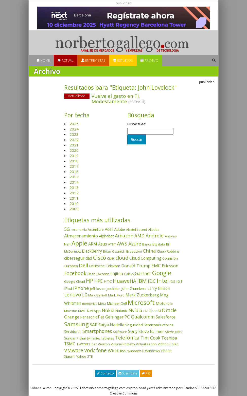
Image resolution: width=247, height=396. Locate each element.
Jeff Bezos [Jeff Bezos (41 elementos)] (97, 288)
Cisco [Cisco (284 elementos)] (99, 257)
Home (43, 60)
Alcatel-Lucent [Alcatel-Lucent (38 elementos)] (136, 229)
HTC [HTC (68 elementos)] (108, 281)
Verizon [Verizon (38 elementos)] (104, 344)
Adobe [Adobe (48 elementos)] (119, 229)
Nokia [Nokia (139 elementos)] (108, 310)
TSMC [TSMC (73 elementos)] (69, 344)
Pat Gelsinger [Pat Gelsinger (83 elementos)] (111, 317)
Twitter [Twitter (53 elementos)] (82, 344)
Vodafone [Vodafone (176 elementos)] (95, 350)
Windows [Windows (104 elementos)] (117, 350)
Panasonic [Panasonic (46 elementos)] (88, 317)
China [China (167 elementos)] (149, 251)
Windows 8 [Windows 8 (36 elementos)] (135, 351)
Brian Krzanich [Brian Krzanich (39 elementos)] (114, 251)
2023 (74, 134)
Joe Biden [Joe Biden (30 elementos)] (113, 289)
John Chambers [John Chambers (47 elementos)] (133, 288)
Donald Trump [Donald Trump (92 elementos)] (135, 266)
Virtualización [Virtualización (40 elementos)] (146, 344)
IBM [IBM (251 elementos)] (142, 280)
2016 (74, 171)
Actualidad (76, 95)
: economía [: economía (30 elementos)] (79, 230)
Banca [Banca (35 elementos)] (146, 244)
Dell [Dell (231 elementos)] (83, 265)
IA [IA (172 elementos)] (134, 281)
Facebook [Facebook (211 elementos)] (75, 273)
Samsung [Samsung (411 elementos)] (76, 324)
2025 (74, 123)
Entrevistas (93, 60)
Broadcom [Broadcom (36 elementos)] (134, 251)
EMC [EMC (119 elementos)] (156, 265)
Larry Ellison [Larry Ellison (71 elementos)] (158, 288)
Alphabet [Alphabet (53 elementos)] (106, 236)
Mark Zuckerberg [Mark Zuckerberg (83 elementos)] (142, 295)
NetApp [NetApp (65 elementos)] (94, 310)
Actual (66, 60)
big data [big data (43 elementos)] (158, 244)
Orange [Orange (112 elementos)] (71, 317)
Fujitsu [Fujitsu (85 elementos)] (116, 273)
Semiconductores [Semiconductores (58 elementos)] (158, 324)
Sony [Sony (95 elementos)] (132, 331)
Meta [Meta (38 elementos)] (102, 303)
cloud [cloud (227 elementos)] (121, 257)
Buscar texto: (136, 124)
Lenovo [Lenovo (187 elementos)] (72, 294)
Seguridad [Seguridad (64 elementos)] (134, 324)
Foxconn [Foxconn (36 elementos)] (102, 274)
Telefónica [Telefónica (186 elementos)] (127, 337)
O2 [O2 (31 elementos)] (145, 311)
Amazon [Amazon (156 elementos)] (124, 235)
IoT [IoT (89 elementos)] (179, 281)
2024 (74, 128)
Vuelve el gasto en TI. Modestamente (118, 99)
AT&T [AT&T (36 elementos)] (112, 244)
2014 (74, 182)
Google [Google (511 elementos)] (161, 273)
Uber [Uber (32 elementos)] (93, 344)
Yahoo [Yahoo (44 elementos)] (81, 356)
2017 (74, 166)
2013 (74, 187)
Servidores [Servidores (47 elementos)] (72, 331)
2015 (74, 176)
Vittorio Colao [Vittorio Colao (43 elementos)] (168, 344)
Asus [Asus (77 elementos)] (102, 244)
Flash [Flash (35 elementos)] (91, 274)
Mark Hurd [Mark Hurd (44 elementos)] (116, 295)
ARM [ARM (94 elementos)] (92, 244)
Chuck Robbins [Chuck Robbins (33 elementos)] (168, 251)
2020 (74, 150)
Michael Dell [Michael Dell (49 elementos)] (117, 303)
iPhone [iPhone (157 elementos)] (81, 288)
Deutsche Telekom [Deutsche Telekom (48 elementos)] (104, 265)
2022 (74, 139)
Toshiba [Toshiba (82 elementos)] (169, 338)
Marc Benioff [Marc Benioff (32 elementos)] (97, 295)
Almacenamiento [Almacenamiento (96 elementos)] (81, 236)
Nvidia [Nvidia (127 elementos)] (135, 310)
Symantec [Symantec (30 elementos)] (93, 338)
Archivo (149, 60)
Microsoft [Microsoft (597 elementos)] (141, 302)
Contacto (105, 373)
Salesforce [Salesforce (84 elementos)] (165, 317)
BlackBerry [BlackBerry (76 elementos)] (92, 251)
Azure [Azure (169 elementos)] (134, 243)
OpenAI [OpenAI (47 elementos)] (155, 310)
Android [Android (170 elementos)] (155, 235)
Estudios (123, 60)
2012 (74, 192)
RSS (146, 373)
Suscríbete (127, 373)
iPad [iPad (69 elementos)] (68, 288)
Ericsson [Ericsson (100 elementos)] (170, 266)
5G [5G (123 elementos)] (67, 229)
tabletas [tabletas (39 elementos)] (107, 338)
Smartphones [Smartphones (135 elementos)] (97, 331)
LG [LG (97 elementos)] (84, 295)
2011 (74, 198)
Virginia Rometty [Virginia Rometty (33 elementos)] (123, 344)
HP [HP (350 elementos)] (89, 280)
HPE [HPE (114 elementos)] (98, 281)
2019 (74, 155)
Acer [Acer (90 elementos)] (109, 229)
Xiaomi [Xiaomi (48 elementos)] (69, 356)
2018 (74, 160)
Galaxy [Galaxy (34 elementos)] (129, 274)
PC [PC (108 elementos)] (127, 317)
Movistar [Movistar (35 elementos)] (70, 311)
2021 (74, 144)
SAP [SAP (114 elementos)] (93, 325)
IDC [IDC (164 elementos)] (152, 281)
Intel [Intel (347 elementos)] (163, 280)
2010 (74, 203)
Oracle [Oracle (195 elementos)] (169, 310)
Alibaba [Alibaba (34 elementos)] (153, 230)
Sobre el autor (40, 388)
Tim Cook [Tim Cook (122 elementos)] (150, 338)
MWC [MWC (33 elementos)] (82, 311)
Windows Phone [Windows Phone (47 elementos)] (158, 350)
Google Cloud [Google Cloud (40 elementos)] (74, 281)
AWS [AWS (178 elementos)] (122, 243)
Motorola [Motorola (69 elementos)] (164, 303)
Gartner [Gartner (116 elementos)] (143, 273)
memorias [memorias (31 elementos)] (89, 303)
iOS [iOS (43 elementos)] (172, 281)
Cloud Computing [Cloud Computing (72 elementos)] (145, 258)
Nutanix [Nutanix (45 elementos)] (121, 310)
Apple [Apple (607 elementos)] (79, 243)
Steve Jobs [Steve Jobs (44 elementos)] (173, 331)
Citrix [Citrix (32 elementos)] (110, 258)
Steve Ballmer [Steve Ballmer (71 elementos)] (151, 331)
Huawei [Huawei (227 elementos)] (122, 280)
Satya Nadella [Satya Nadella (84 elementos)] (111, 325)
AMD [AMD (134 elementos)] (139, 236)
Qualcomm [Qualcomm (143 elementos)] (143, 317)
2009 (74, 208)
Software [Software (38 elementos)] (120, 331)
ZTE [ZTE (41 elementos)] (90, 356)
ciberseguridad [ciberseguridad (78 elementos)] (78, 258)
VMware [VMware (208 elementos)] (73, 350)
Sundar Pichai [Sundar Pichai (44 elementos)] (75, 338)
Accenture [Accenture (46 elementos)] (96, 229)
